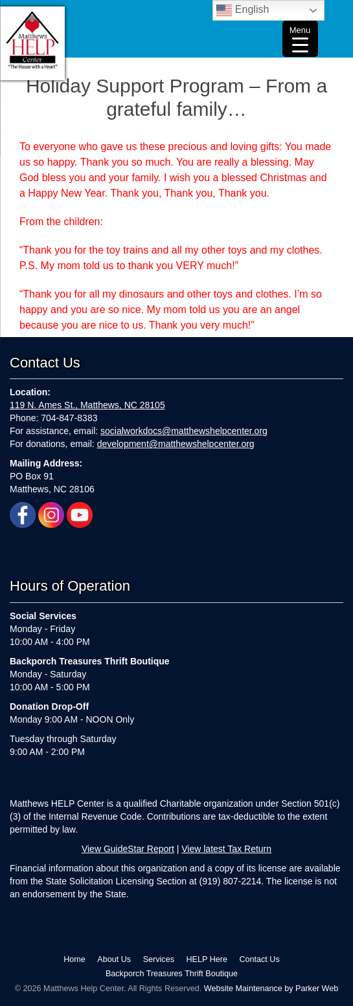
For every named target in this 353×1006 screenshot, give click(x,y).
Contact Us (259, 959)
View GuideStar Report (128, 849)
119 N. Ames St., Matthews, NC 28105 (87, 405)
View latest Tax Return (226, 849)
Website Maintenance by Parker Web (271, 988)
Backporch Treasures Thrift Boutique (172, 973)
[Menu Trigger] (300, 39)
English (242, 10)
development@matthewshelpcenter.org (176, 444)
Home (74, 959)
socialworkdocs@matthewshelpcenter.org (184, 431)
